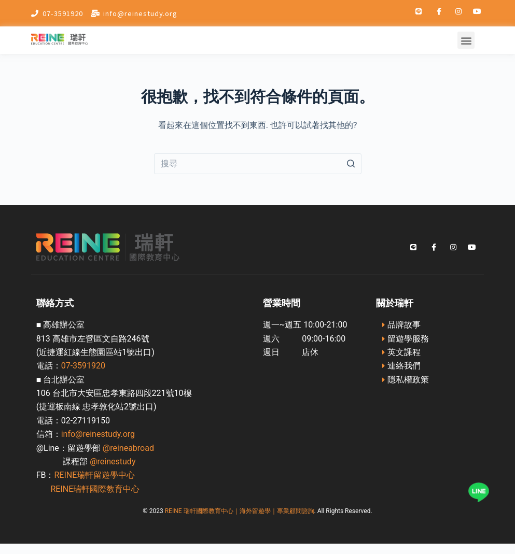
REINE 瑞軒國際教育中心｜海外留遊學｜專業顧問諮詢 (239, 511)
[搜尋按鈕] (351, 163)
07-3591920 (83, 366)
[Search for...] (257, 163)
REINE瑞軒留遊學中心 (94, 475)
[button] (466, 40)
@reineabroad (128, 448)
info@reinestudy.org (98, 434)
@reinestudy (112, 461)
